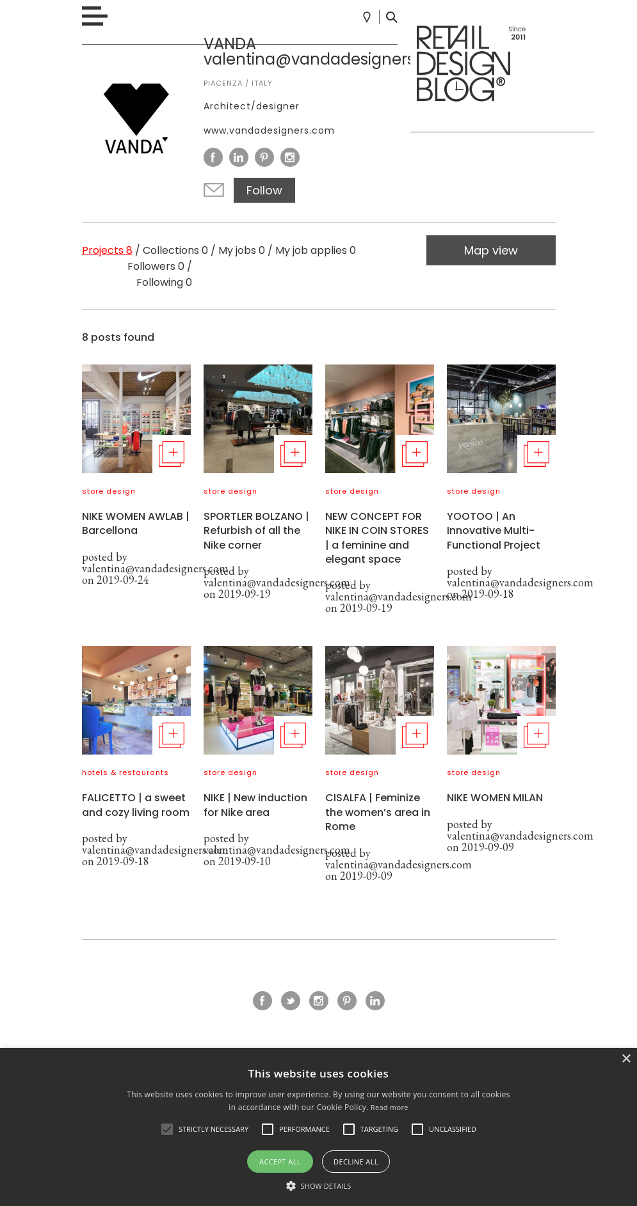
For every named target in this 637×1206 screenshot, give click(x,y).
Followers (155, 266)
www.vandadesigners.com (269, 130)
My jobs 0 (241, 250)
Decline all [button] (356, 1161)
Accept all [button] (280, 1161)
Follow (264, 190)
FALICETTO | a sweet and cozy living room (135, 804)
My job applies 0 (315, 250)
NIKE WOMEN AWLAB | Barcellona (135, 523)
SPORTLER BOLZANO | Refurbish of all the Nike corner (256, 530)
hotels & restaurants (125, 772)
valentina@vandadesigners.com (155, 568)
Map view (491, 250)
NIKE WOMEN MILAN (495, 797)
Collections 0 (175, 250)
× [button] (626, 1059)
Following (164, 282)
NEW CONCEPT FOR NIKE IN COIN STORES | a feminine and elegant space (377, 538)
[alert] (318, 1127)
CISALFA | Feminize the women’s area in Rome (377, 812)
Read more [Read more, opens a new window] (389, 1107)
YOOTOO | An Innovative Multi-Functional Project (493, 530)
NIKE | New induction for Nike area (255, 804)
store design (109, 491)
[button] (167, 1129)
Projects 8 (107, 250)
